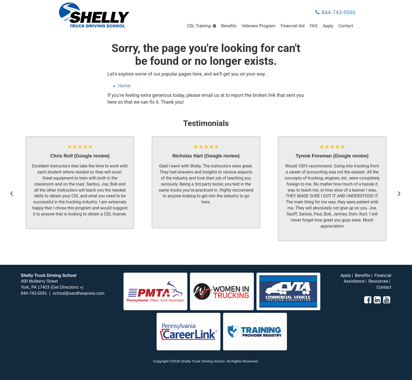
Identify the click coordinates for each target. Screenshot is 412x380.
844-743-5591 (335, 12)
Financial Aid (293, 25)
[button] (13, 188)
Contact (345, 25)
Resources (378, 281)
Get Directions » (67, 287)
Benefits (228, 25)
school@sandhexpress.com (79, 293)
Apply (328, 25)
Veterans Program (258, 25)
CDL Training (198, 25)
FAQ (313, 25)
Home (124, 85)
